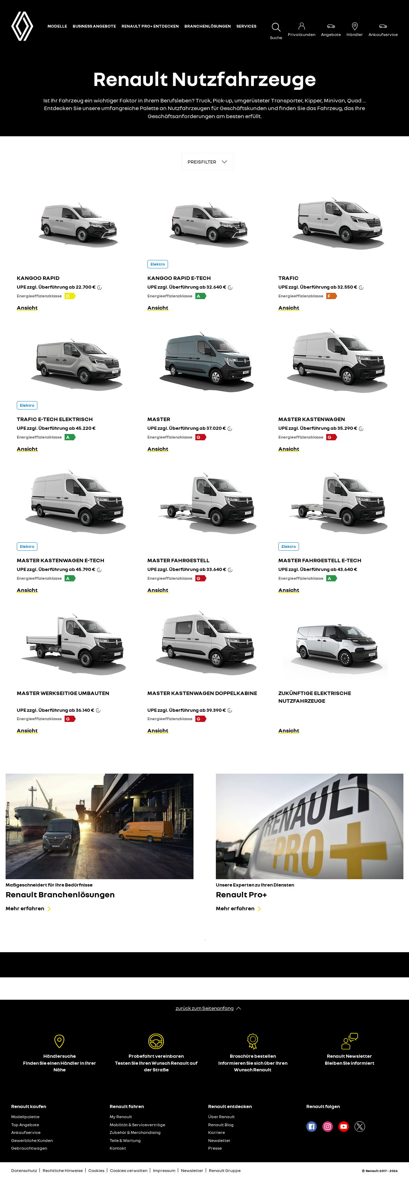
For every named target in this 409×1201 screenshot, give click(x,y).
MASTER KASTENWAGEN (311, 418)
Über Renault (221, 1116)
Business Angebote (94, 26)
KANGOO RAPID (38, 277)
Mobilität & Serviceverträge (137, 1124)
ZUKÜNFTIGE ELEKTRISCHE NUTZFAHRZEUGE (314, 696)
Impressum (164, 1170)
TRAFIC (288, 277)
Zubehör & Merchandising (135, 1132)
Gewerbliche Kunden (32, 1140)
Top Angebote (25, 1124)
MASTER (158, 418)
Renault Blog (221, 1124)
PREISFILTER (202, 162)
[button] (70, 296)
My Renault (121, 1116)
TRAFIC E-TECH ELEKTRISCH (55, 418)
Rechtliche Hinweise (63, 1170)
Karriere (216, 1132)
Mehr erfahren (25, 908)
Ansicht (27, 307)
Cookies (96, 1170)
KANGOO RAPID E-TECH (179, 277)
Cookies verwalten (128, 1171)
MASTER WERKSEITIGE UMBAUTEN (63, 692)
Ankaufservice (26, 1132)
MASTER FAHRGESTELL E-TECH (319, 560)
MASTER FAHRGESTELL (178, 560)
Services (246, 26)
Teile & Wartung (125, 1140)
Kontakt (118, 1148)
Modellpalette (25, 1116)
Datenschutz (24, 1170)
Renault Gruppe (225, 1170)
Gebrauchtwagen (29, 1148)
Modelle (57, 26)
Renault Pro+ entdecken (150, 26)
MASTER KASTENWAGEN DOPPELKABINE (202, 692)
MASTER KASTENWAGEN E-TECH (60, 560)
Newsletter (219, 1140)
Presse (215, 1148)
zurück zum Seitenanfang (205, 1008)
